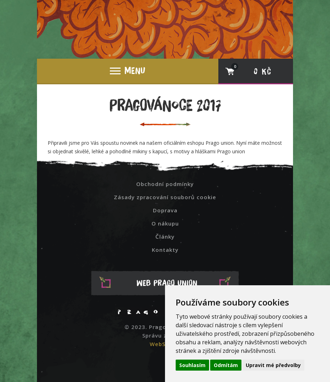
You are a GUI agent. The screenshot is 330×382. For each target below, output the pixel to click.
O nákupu (165, 223)
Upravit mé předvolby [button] (273, 365)
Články (165, 236)
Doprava (165, 210)
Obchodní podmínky (165, 183)
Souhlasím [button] (192, 365)
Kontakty (165, 249)
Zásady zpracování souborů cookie (165, 197)
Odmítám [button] (226, 365)
